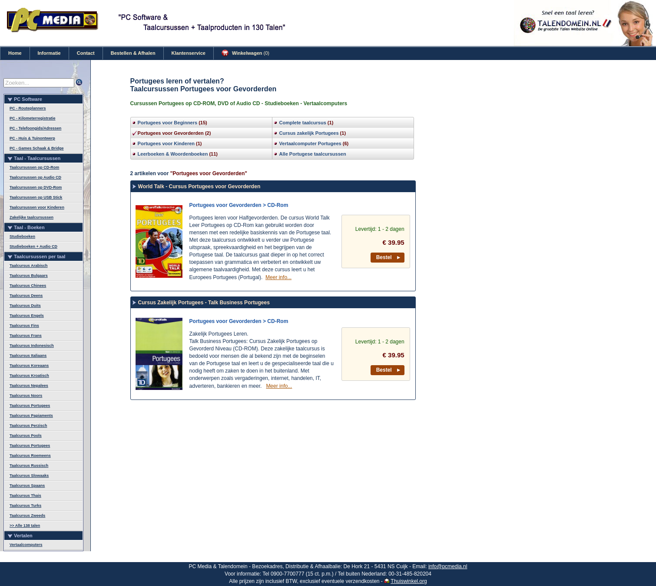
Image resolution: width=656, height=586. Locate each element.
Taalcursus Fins (24, 325)
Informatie (49, 53)
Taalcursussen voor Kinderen (37, 207)
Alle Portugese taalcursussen (312, 153)
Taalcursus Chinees (28, 285)
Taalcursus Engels (27, 315)
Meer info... (278, 277)
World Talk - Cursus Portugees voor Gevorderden (199, 186)
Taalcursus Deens (26, 295)
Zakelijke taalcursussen (31, 217)
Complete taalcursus (302, 122)
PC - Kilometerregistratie (33, 118)
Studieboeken (22, 236)
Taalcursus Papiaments (31, 415)
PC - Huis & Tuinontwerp (32, 138)
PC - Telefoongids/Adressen (35, 128)
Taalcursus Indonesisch (32, 345)
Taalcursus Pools (26, 435)
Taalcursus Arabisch (29, 265)
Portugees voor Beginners (168, 122)
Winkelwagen (245, 53)
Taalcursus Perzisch (28, 425)
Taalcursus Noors (26, 395)
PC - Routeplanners (28, 108)
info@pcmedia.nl (447, 566)
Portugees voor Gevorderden (171, 133)
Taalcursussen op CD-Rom (34, 167)
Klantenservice (188, 53)
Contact (86, 53)
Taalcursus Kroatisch (29, 375)
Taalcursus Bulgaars (29, 275)
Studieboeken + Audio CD (33, 246)
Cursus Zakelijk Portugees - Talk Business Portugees (204, 303)
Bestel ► (388, 257)
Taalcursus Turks (25, 505)
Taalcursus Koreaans (29, 365)
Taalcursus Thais (25, 495)
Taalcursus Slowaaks (29, 475)
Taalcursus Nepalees (29, 385)
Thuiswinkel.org (409, 581)
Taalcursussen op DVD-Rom (36, 187)
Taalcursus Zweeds (27, 515)
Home (15, 53)
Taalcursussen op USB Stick (36, 197)
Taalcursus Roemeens (30, 455)
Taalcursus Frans (26, 335)
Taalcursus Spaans (27, 485)
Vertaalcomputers (26, 545)
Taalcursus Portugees (30, 405)
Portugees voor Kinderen (166, 143)
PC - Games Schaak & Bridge (37, 148)
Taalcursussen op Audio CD (35, 177)
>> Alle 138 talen (25, 525)
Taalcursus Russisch (29, 465)
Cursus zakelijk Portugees (309, 133)
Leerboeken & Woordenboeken (173, 153)
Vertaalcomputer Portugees (310, 143)
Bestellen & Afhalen (133, 53)
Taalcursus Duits (25, 305)
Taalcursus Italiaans (28, 355)
